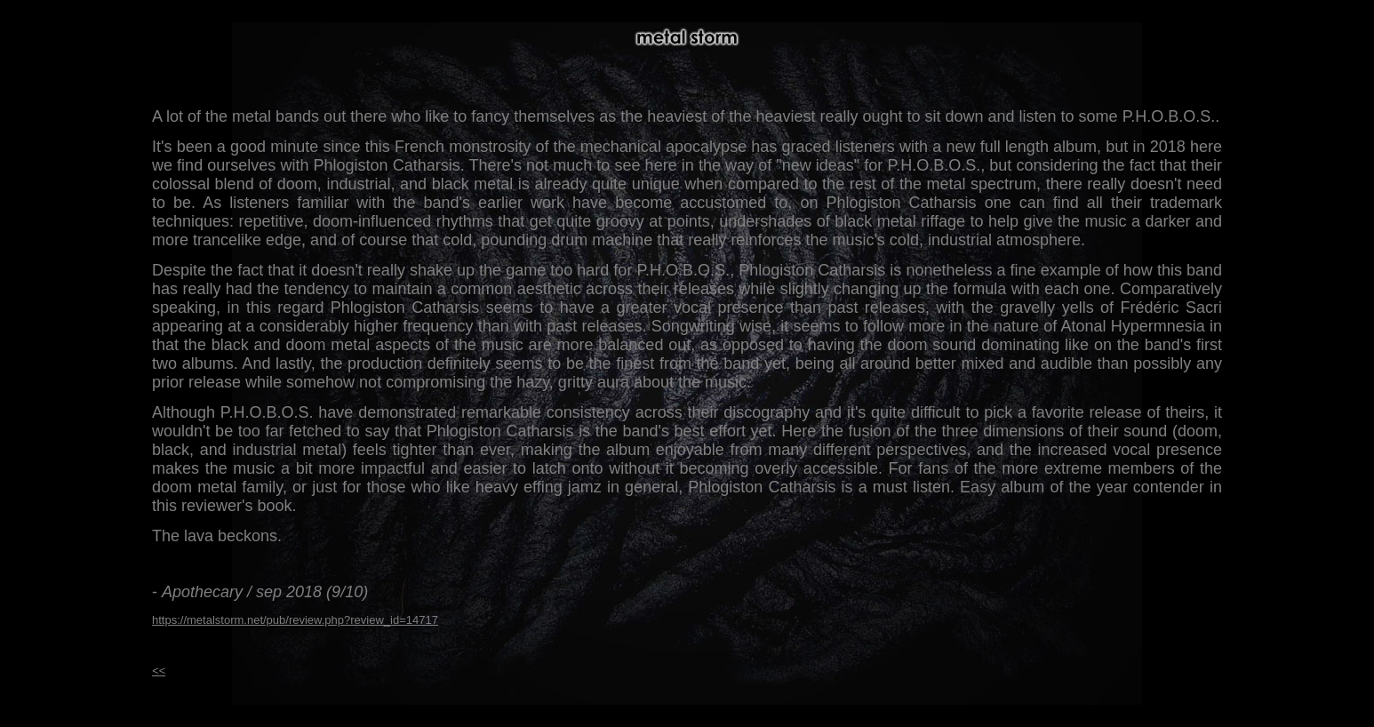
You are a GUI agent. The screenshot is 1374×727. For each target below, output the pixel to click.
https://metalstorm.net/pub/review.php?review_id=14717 (295, 620)
